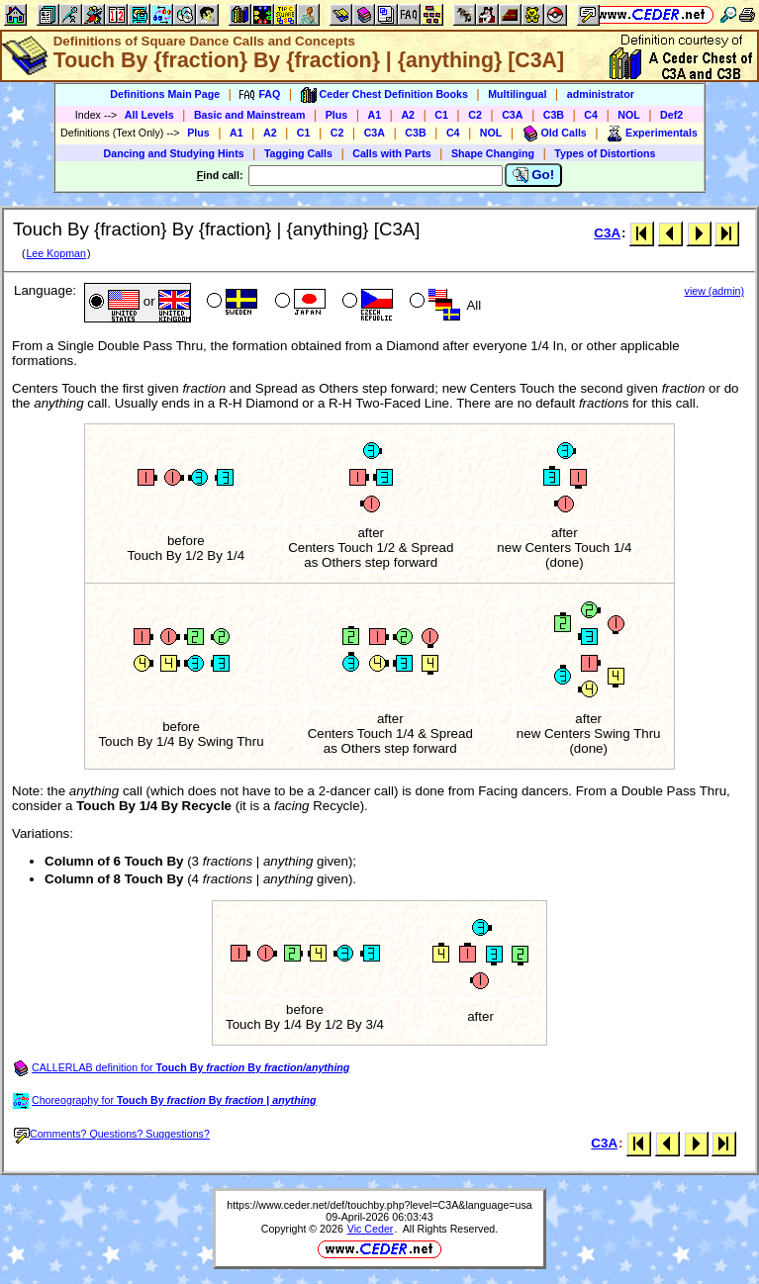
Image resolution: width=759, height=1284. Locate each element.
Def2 (671, 115)
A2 (408, 115)
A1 (375, 115)
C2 (475, 115)
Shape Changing (492, 153)
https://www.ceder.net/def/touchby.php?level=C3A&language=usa (379, 1205)
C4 (591, 115)
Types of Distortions (604, 153)
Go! (534, 175)
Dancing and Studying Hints (174, 153)
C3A (512, 115)
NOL (628, 115)
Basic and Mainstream (250, 115)
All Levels (149, 115)
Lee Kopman (55, 253)
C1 (441, 115)
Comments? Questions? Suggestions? (112, 1134)
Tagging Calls (298, 153)
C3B (553, 115)
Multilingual (517, 94)
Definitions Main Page (165, 94)
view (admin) (714, 291)
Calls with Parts (391, 153)
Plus (337, 115)
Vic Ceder (370, 1229)
